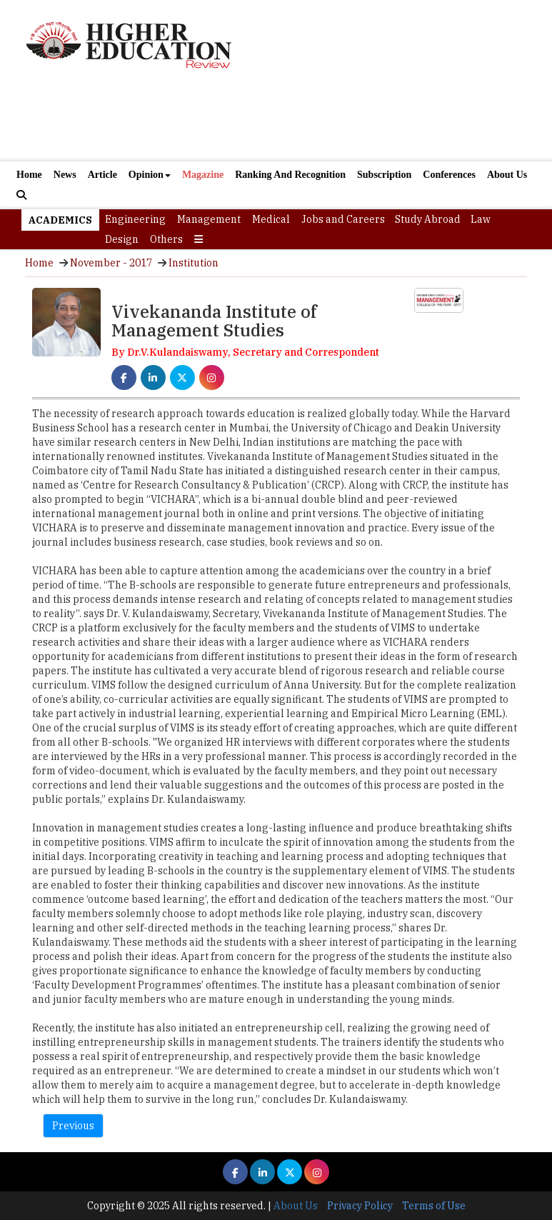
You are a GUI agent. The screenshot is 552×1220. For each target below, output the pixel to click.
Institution (194, 262)
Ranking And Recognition (290, 174)
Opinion (150, 174)
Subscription (384, 174)
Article (102, 174)
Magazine (203, 174)
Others (166, 239)
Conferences (449, 174)
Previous (73, 1125)
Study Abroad (428, 219)
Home (29, 174)
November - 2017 (111, 262)
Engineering (135, 219)
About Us (507, 174)
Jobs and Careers (343, 219)
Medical (271, 219)
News (65, 174)
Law (481, 219)
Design (122, 239)
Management (209, 219)
